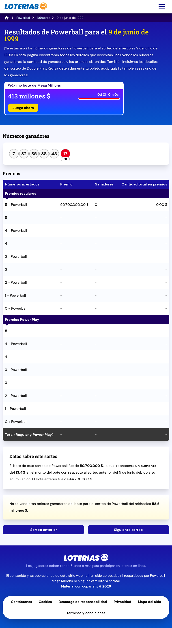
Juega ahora (23, 107)
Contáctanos (21, 602)
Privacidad (122, 602)
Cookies (45, 602)
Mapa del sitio (149, 602)
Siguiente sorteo (128, 529)
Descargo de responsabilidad (83, 602)
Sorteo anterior (43, 529)
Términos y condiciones (86, 613)
